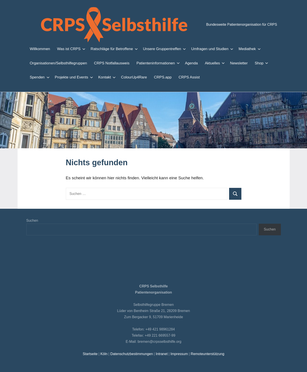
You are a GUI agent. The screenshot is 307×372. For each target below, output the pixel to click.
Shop (254, 63)
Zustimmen (225, 365)
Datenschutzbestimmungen (131, 354)
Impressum (178, 354)
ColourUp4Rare (131, 77)
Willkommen (40, 49)
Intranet (161, 354)
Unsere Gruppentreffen (159, 49)
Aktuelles (209, 63)
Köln (104, 354)
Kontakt (104, 77)
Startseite (91, 354)
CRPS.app (158, 77)
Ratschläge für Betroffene (110, 49)
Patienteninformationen (153, 63)
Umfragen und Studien (205, 49)
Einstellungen (86, 367)
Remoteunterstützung (206, 354)
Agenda (187, 63)
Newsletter (233, 63)
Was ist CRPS (69, 49)
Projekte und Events (71, 77)
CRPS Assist (182, 77)
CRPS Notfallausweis (109, 63)
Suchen (32, 220)
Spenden (38, 77)
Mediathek (241, 49)
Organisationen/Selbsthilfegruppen (58, 63)
